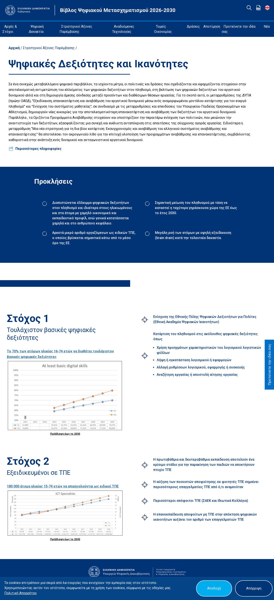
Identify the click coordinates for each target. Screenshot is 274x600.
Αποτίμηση (211, 26)
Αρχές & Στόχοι (10, 29)
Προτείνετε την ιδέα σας (238, 29)
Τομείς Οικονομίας (163, 29)
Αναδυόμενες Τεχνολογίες (123, 29)
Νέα (267, 26)
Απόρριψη (253, 588)
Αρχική (15, 48)
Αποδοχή (214, 588)
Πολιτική (11, 593)
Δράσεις (193, 26)
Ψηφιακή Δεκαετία (36, 29)
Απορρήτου (28, 593)
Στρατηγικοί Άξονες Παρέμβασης (76, 29)
